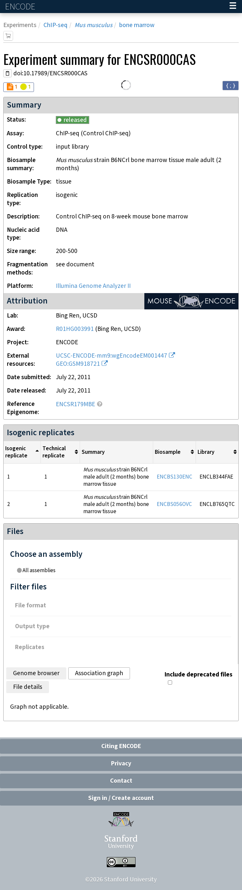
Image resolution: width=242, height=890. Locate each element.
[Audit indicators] (18, 87)
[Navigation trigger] (233, 6)
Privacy (121, 764)
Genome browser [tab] (36, 673)
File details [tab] (27, 687)
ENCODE (21, 6)
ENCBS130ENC (174, 477)
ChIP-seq (55, 25)
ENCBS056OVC (174, 504)
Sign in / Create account (121, 798)
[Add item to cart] (8, 36)
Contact (121, 781)
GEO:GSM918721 (78, 364)
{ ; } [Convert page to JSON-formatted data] (230, 85)
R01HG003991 (75, 329)
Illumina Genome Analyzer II (93, 286)
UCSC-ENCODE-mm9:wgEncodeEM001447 (111, 356)
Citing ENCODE (121, 746)
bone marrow (136, 25)
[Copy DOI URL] (7, 73)
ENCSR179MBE (75, 404)
